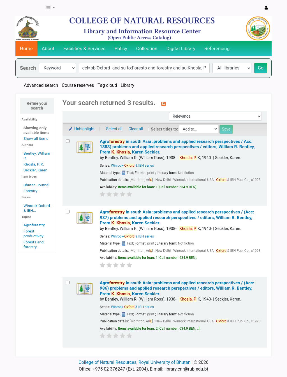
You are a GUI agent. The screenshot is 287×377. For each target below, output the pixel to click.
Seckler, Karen (35, 170)
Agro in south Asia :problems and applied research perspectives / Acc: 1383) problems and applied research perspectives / (177, 147)
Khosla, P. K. (34, 164)
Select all (114, 129)
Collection (147, 48)
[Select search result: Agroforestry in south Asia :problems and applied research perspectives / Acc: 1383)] (68, 141)
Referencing (217, 48)
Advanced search (41, 85)
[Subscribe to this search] (163, 103)
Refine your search (37, 106)
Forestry (31, 190)
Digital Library (181, 48)
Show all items (36, 138)
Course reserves (78, 85)
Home (26, 48)
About (48, 48)
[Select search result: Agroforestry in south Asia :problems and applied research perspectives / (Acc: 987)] (68, 211)
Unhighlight (81, 129)
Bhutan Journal (36, 185)
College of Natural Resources (107, 362)
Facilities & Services (84, 48)
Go (260, 68)
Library (127, 85)
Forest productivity (33, 233)
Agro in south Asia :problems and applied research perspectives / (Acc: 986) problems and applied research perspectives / (177, 288)
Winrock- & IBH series (132, 165)
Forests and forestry (34, 244)
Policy (120, 48)
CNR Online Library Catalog (30, 7)
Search (28, 68)
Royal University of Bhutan (164, 362)
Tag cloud (107, 85)
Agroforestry (34, 225)
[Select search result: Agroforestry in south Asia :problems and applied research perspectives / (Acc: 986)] (68, 282)
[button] (50, 7)
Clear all (135, 129)
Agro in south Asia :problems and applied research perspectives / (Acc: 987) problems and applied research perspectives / (177, 217)
